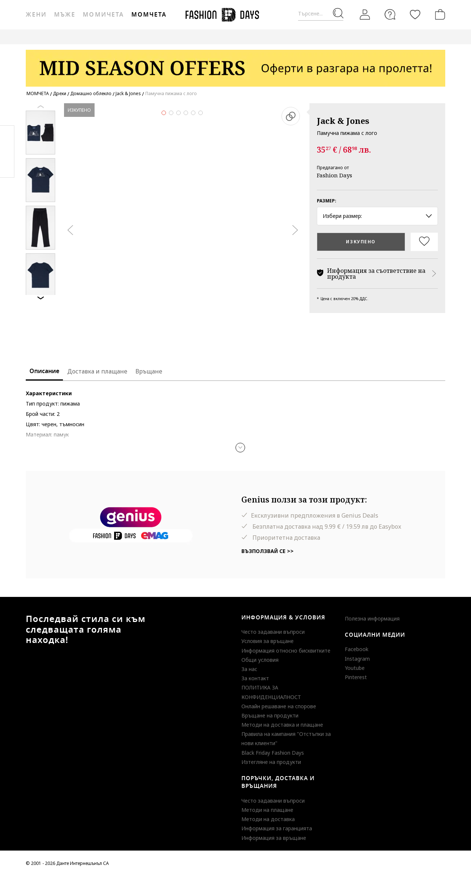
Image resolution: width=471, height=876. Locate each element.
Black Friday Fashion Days (272, 752)
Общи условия (260, 659)
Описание (44, 371)
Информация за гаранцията (276, 828)
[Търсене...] (320, 13)
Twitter (7, 166)
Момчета (149, 14)
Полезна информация (372, 618)
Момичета (103, 14)
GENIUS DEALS (235, 36)
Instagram (357, 658)
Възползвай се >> (267, 551)
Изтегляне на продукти (271, 761)
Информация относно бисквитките (285, 650)
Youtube (355, 667)
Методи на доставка (268, 819)
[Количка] (438, 14)
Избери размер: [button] (377, 215)
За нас (249, 668)
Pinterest (356, 677)
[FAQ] (390, 14)
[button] (240, 447)
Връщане (148, 371)
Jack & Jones (343, 120)
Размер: (326, 201)
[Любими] (415, 14)
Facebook (356, 649)
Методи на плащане (267, 809)
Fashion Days (334, 175)
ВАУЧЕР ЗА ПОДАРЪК (182, 36)
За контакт (255, 678)
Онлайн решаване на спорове (278, 706)
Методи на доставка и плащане (282, 724)
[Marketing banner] (235, 64)
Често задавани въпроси (273, 631)
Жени (36, 14)
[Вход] (365, 14)
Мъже (64, 14)
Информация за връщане (273, 837)
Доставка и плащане (97, 371)
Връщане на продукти (269, 715)
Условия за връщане (267, 640)
